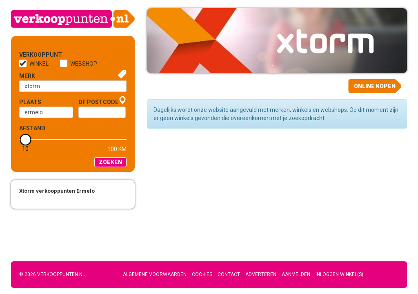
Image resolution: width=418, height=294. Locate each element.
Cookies (202, 274)
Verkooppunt (32, 54)
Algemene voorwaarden (155, 274)
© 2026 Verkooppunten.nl (52, 274)
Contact (229, 274)
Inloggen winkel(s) (339, 274)
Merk (27, 76)
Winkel (39, 63)
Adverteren (260, 274)
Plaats (30, 102)
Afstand (32, 128)
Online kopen (375, 86)
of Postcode (98, 102)
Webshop (83, 63)
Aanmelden (296, 274)
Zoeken (110, 162)
